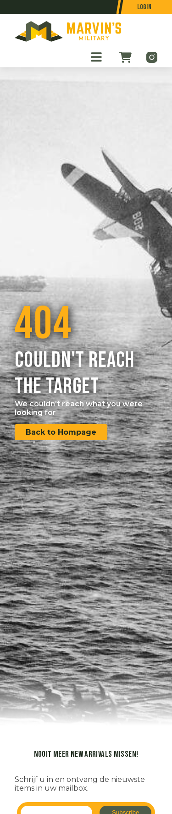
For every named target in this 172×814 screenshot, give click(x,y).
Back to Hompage (61, 432)
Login (144, 7)
